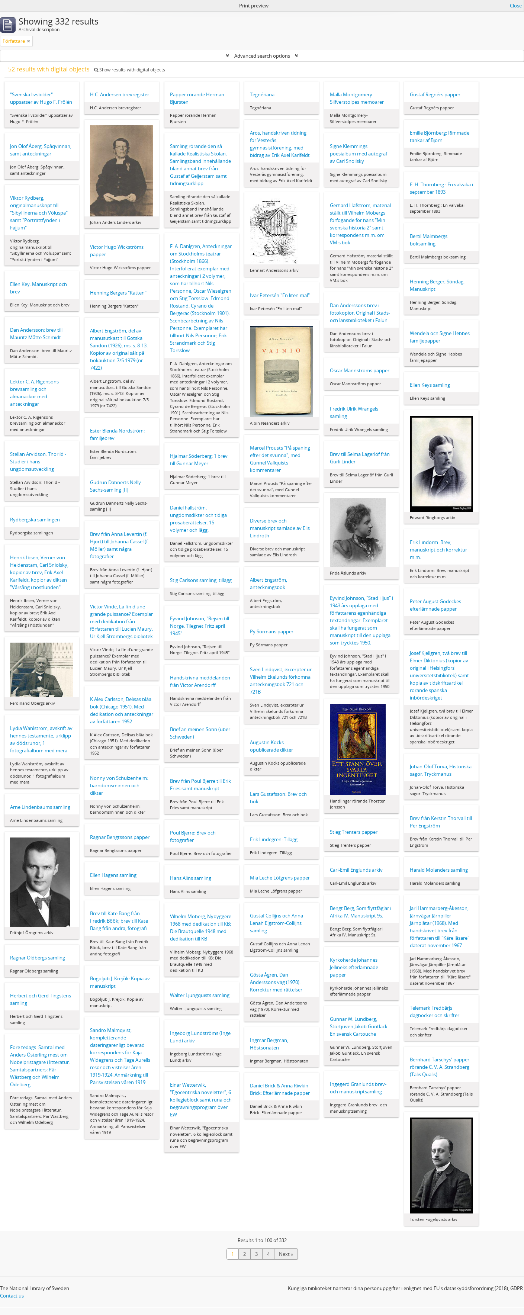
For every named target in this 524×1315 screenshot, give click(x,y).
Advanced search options (262, 55)
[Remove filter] (28, 41)
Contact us (12, 1295)
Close (516, 5)
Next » (286, 1254)
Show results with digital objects (129, 70)
